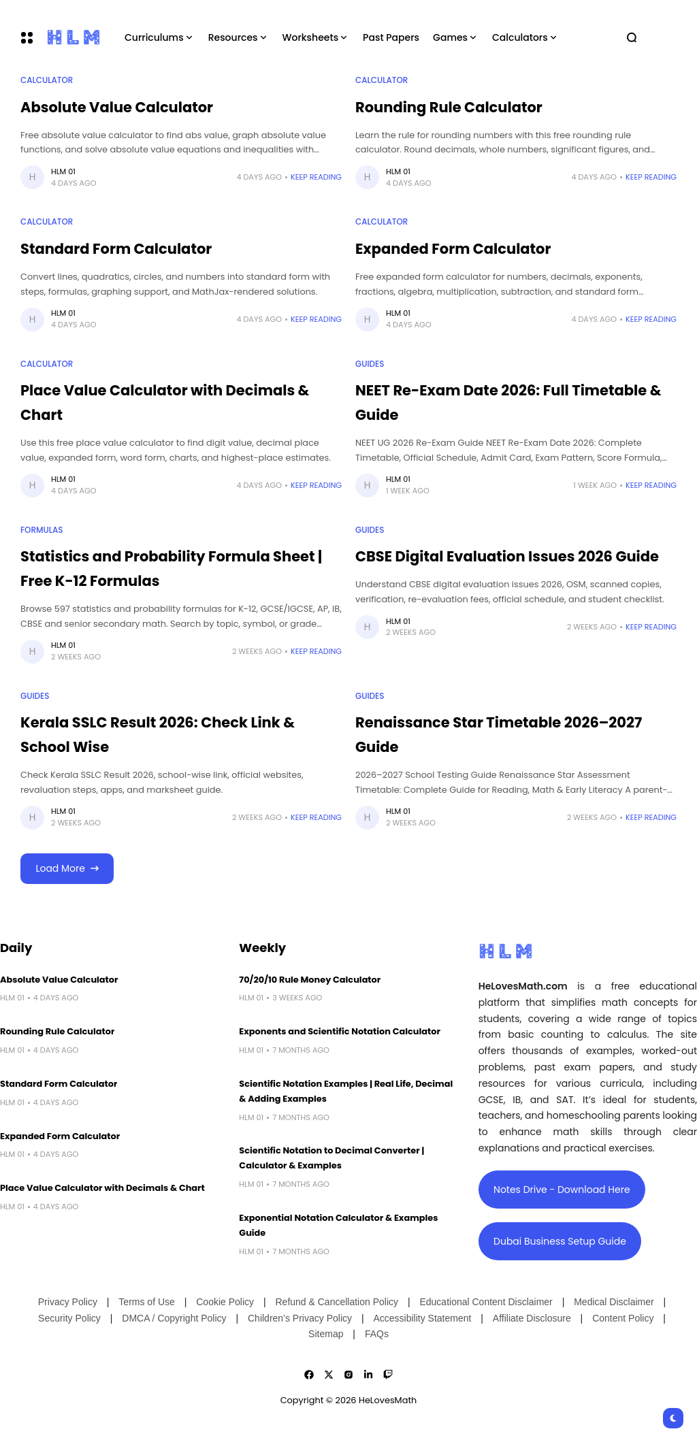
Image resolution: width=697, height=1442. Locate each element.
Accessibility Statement (422, 1318)
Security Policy (69, 1318)
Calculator (46, 80)
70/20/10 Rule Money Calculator (309, 979)
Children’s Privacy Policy (300, 1318)
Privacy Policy (67, 1301)
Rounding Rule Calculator (448, 107)
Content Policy (622, 1318)
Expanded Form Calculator (453, 249)
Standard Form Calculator (116, 249)
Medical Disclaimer (613, 1301)
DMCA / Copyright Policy (174, 1318)
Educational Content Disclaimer (485, 1301)
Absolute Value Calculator (116, 107)
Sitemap (325, 1333)
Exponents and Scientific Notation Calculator (339, 1031)
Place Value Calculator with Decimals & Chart (102, 1187)
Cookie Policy (225, 1301)
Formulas (41, 530)
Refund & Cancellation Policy (336, 1301)
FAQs (377, 1333)
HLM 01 (63, 171)
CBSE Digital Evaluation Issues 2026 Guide (507, 556)
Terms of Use (146, 1301)
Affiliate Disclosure (532, 1318)
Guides (369, 364)
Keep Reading (316, 176)
